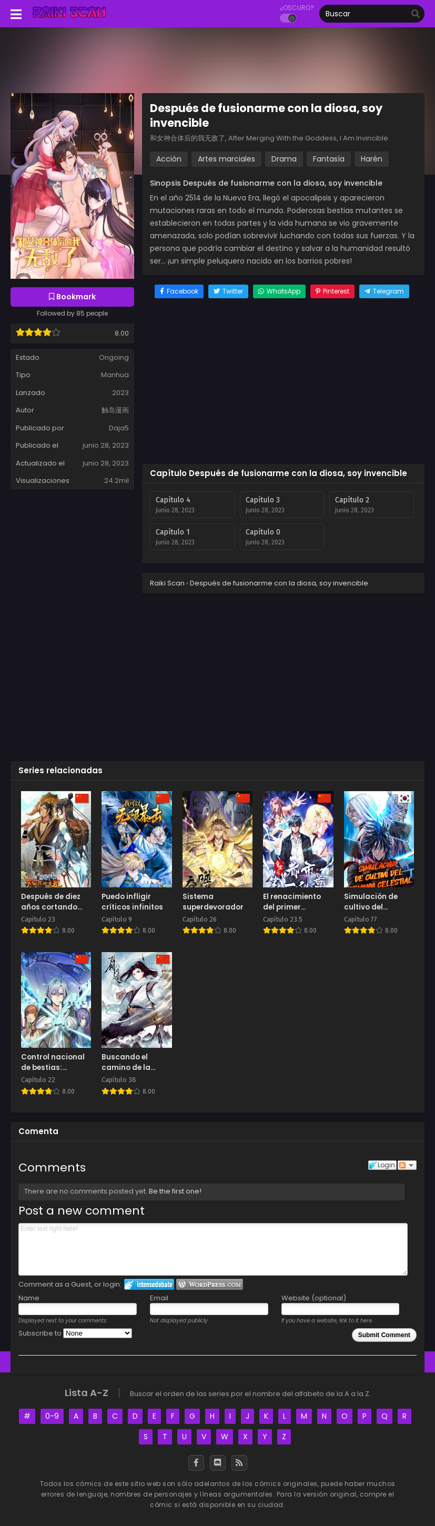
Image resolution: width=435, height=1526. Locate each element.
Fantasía (329, 159)
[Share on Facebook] (179, 291)
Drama (284, 159)
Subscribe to (75, 1333)
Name (28, 1298)
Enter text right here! (213, 1249)
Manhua (115, 375)
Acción (168, 159)
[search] (415, 14)
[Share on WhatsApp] (279, 291)
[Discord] (218, 1463)
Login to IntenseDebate (149, 1284)
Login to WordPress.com (209, 1284)
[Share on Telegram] (384, 291)
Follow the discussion (407, 1165)
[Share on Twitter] (228, 291)
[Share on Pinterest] (332, 291)
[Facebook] (196, 1463)
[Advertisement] (283, 382)
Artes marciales (226, 159)
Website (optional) (313, 1298)
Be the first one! (175, 1191)
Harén (371, 159)
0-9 (52, 1416)
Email (159, 1298)
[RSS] (239, 1463)
